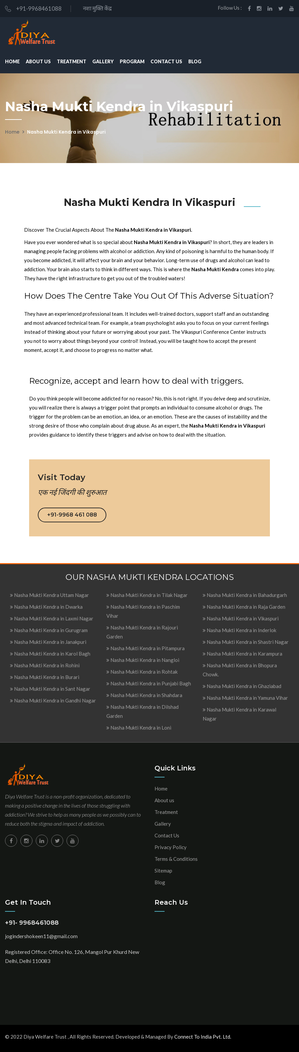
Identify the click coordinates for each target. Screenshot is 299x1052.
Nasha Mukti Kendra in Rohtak (142, 672)
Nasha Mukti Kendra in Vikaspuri (241, 618)
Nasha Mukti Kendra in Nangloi (142, 660)
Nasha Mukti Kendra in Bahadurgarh (245, 595)
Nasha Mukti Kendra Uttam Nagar (49, 595)
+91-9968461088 (33, 8)
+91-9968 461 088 (72, 515)
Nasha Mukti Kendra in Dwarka (46, 607)
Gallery (103, 61)
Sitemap (163, 871)
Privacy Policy (171, 847)
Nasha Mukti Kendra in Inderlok (239, 630)
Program (132, 61)
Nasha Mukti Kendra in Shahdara (144, 695)
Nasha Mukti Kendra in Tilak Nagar (147, 595)
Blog (194, 61)
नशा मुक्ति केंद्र (96, 8)
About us (164, 800)
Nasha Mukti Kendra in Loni (138, 728)
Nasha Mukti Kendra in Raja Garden (244, 607)
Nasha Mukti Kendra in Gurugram (49, 630)
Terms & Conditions (176, 859)
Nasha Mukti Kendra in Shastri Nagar (246, 642)
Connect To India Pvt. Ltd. (202, 1037)
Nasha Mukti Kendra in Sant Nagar (50, 689)
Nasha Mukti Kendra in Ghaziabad (242, 686)
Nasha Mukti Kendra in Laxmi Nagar (51, 618)
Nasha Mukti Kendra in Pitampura (145, 648)
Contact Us (166, 61)
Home (12, 61)
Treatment (71, 61)
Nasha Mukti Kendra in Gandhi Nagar (53, 700)
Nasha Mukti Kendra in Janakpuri (48, 642)
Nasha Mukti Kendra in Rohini (45, 665)
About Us (38, 61)
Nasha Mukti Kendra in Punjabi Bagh (148, 683)
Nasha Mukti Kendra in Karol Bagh (50, 654)
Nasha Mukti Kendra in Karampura (242, 654)
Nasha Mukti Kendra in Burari (44, 677)
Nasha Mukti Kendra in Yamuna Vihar (245, 698)
